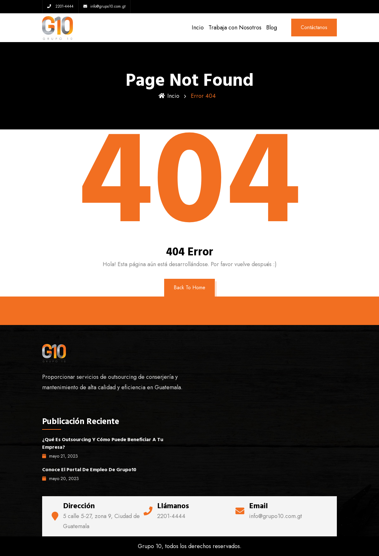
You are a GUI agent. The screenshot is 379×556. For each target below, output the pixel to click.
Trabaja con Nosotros (235, 27)
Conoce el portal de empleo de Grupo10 (89, 469)
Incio (198, 27)
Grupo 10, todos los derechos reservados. (189, 546)
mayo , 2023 (60, 456)
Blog (271, 27)
